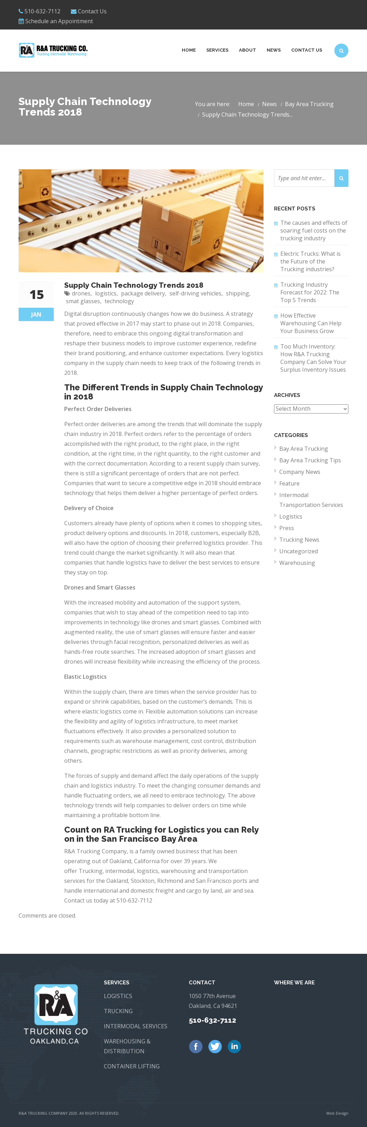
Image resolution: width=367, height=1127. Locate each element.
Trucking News (299, 539)
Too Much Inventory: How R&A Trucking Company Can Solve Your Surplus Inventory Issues (313, 358)
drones (81, 293)
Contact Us (92, 11)
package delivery (143, 293)
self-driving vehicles (195, 293)
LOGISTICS (118, 996)
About (247, 50)
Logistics (290, 516)
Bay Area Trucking (309, 104)
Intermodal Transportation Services (311, 500)
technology (119, 301)
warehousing (178, 871)
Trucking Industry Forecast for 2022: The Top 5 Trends (309, 292)
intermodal (119, 871)
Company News (299, 472)
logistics (105, 293)
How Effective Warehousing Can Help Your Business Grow (310, 323)
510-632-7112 (134, 900)
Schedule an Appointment (59, 21)
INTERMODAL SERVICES (135, 1026)
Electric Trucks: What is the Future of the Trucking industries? (310, 261)
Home (189, 50)
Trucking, (91, 871)
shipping (237, 293)
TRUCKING (118, 1011)
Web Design (337, 1113)
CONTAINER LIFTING (132, 1066)
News (274, 50)
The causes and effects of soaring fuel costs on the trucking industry (313, 230)
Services (217, 50)
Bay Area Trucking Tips (310, 460)
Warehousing (297, 563)
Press (286, 528)
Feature (289, 483)
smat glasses (83, 301)
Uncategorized (298, 551)
